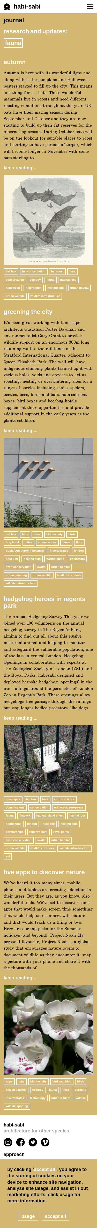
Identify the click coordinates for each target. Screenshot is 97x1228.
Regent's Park (38, 831)
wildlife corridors (69, 575)
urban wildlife (15, 296)
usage (28, 1216)
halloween (13, 287)
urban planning (16, 575)
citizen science (64, 799)
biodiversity (54, 534)
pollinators (77, 558)
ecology (35, 279)
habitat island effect (50, 815)
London (79, 550)
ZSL (8, 856)
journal (14, 20)
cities (28, 542)
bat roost (57, 271)
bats (72, 271)
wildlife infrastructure (45, 296)
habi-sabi (48, 1128)
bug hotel (12, 542)
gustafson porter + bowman (25, 550)
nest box (12, 558)
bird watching (62, 1081)
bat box (11, 271)
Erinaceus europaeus (69, 807)
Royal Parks (61, 831)
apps (9, 1081)
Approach (14, 1154)
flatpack (25, 815)
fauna (50, 279)
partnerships (55, 558)
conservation (15, 279)
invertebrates (59, 550)
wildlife (81, 1098)
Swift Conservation (19, 566)
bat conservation (33, 271)
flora (79, 542)
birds (72, 534)
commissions (47, 542)
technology (38, 1098)
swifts (41, 566)
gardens (80, 1089)
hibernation (33, 287)
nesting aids (55, 287)
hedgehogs (13, 823)
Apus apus (13, 799)
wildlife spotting (17, 1106)
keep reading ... (21, 167)
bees (37, 534)
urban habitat (79, 287)
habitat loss (68, 279)
